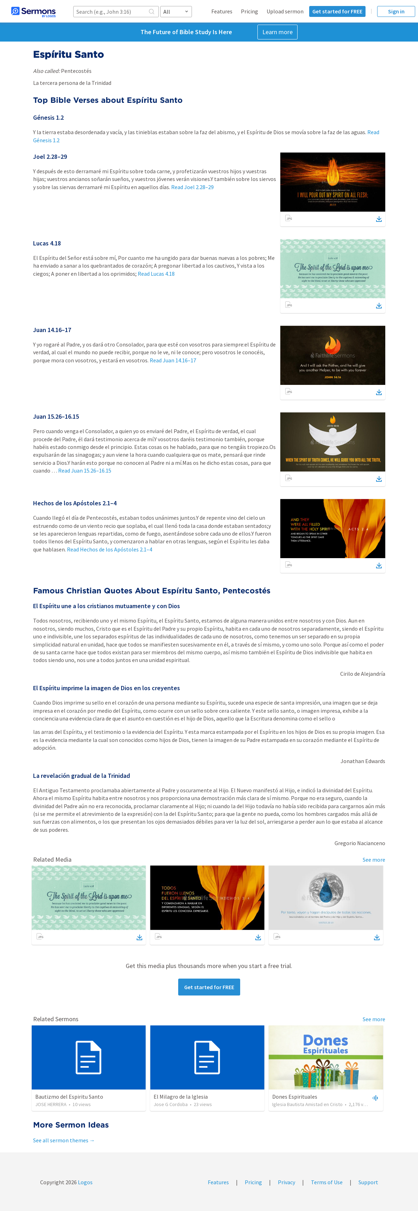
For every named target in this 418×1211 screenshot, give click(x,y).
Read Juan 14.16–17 (173, 360)
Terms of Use (327, 1182)
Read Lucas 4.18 (156, 273)
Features (221, 11)
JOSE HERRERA (51, 1104)
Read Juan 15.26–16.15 (84, 470)
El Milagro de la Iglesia (181, 1096)
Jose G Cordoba (171, 1104)
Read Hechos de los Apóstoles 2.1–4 (109, 549)
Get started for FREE (337, 11)
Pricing (249, 11)
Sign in (396, 11)
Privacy (286, 1182)
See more (374, 859)
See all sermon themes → (64, 1140)
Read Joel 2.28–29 (192, 187)
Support (368, 1182)
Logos (85, 1182)
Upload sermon (285, 11)
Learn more (277, 32)
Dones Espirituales (294, 1096)
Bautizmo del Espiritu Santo (69, 1096)
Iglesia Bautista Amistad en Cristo (307, 1104)
